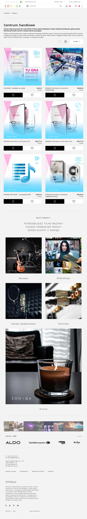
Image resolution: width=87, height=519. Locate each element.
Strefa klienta (11, 475)
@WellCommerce (35, 514)
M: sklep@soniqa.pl (13, 461)
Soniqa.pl (7, 13)
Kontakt (51, 475)
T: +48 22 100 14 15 (12, 459)
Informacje (24, 475)
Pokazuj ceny (59, 2)
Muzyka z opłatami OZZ (12, 1)
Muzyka (14, 13)
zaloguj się (75, 2)
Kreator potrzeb (38, 475)
